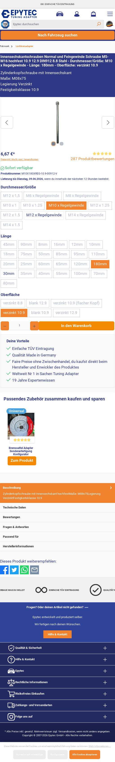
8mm (42, 244)
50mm (44, 254)
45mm (8, 244)
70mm (99, 274)
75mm (26, 254)
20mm (8, 264)
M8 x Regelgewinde (82, 196)
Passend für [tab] (58, 536)
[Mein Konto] (77, 14)
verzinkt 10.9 (14, 313)
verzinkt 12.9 (66, 313)
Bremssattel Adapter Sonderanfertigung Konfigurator (21, 451)
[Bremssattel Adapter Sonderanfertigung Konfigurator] (21, 426)
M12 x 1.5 (11, 215)
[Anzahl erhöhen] (34, 325)
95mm (79, 254)
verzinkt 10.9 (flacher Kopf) (76, 303)
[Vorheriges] (7, 122)
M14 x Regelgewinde (85, 215)
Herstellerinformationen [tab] (58, 546)
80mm (8, 283)
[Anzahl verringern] (5, 325)
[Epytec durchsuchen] (52, 24)
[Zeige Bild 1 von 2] (53, 144)
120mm (80, 264)
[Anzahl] (19, 325)
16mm (59, 244)
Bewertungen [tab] (58, 517)
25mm (26, 264)
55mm (61, 274)
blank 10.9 (40, 313)
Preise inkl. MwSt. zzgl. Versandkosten (19, 159)
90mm (26, 244)
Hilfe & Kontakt (57, 634)
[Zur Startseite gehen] (23, 13)
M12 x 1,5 (11, 196)
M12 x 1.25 (99, 205)
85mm (61, 254)
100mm (80, 274)
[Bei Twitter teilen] (14, 570)
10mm (94, 244)
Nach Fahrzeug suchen (57, 35)
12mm (77, 244)
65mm (61, 264)
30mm (8, 274)
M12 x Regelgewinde (44, 215)
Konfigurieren (58, 754)
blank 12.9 (38, 303)
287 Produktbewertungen (92, 159)
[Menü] (110, 14)
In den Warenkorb (76, 326)
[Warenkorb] (93, 14)
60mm (44, 264)
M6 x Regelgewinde (42, 196)
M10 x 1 (10, 205)
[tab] (57, 493)
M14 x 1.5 (11, 225)
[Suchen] (98, 24)
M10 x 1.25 (32, 205)
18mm (8, 254)
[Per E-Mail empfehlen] (34, 570)
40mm (44, 274)
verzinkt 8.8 (13, 303)
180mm (100, 264)
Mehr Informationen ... (100, 746)
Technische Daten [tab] (58, 507)
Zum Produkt (22, 460)
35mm (26, 274)
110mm (98, 254)
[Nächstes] (108, 122)
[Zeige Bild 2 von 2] (61, 144)
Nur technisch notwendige (29, 754)
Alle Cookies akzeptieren (84, 754)
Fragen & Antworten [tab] (58, 527)
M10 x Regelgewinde (66, 205)
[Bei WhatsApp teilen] (24, 570)
